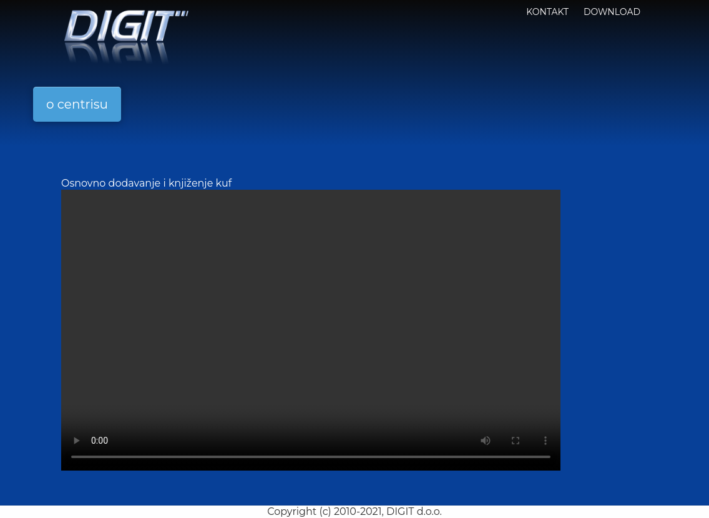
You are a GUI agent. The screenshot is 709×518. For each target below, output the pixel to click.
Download (612, 11)
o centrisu (77, 104)
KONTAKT (547, 11)
